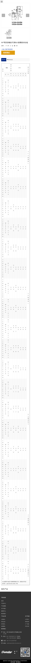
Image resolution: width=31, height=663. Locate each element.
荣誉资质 (27, 621)
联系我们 (6, 53)
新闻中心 (3, 611)
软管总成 (3, 621)
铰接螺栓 (3, 626)
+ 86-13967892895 (7, 49)
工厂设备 (27, 624)
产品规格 (3, 606)
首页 (2, 601)
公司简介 (27, 619)
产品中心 (3, 603)
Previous (3, 15)
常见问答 (27, 626)
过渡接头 (3, 619)
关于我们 (3, 608)
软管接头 (3, 624)
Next (27, 15)
